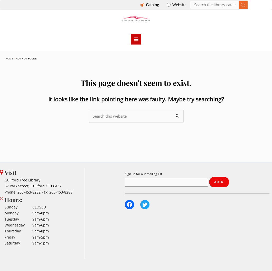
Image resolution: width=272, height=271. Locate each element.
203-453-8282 (29, 192)
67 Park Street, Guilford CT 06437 (33, 186)
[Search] (218, 5)
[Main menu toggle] (136, 39)
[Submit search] (243, 5)
